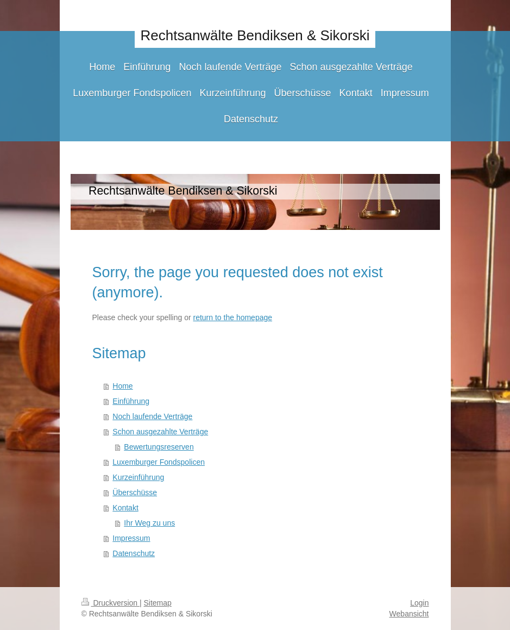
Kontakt (125, 507)
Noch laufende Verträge (152, 416)
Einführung (130, 401)
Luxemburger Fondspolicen (158, 462)
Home (122, 386)
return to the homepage (233, 317)
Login (419, 602)
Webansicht (409, 613)
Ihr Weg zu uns (149, 523)
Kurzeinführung (138, 477)
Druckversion (110, 602)
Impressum (131, 538)
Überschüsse (134, 492)
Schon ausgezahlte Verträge (160, 431)
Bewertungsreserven (158, 446)
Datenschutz (133, 553)
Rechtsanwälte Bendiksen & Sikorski (255, 35)
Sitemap (158, 602)
